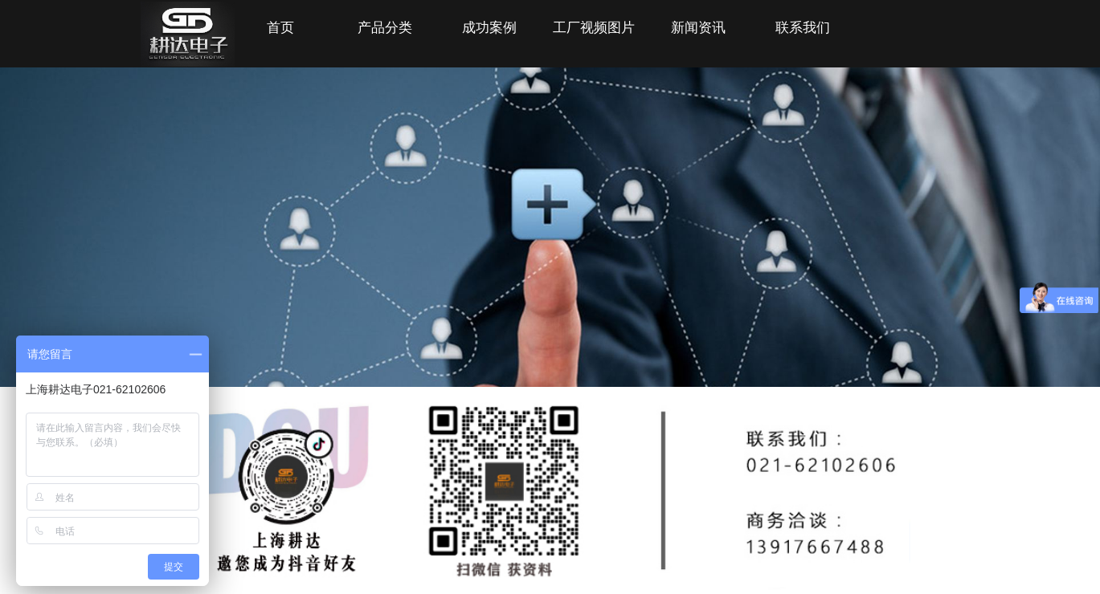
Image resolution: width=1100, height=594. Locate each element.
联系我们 (802, 27)
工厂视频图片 (594, 27)
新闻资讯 (698, 27)
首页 (280, 27)
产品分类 (385, 27)
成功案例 (489, 27)
